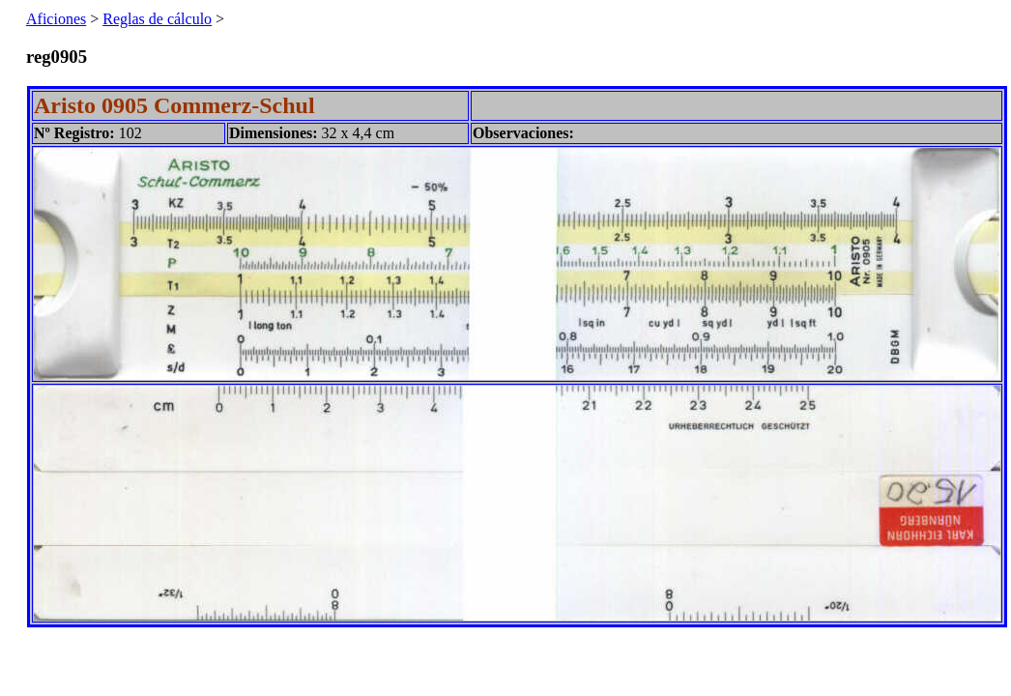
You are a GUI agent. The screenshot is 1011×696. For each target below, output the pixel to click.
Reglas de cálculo (157, 19)
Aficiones (56, 19)
